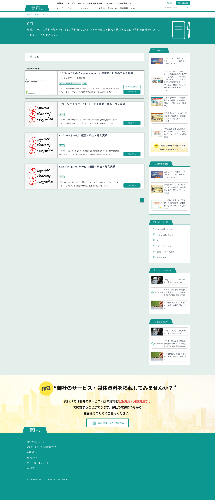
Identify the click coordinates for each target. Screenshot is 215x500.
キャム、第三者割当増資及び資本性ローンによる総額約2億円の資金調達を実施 (175, 292)
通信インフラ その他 (165, 252)
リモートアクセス (164, 246)
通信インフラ (39, 14)
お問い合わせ (33, 452)
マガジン (84, 8)
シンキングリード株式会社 (72, 78)
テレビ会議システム (165, 235)
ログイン (169, 3)
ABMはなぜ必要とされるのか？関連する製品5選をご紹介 (175, 305)
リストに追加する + (132, 87)
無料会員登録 (183, 3)
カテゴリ (60, 8)
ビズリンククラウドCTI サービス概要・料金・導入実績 (92, 104)
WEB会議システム (164, 229)
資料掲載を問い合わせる (108, 423)
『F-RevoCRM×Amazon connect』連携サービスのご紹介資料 (96, 73)
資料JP (29, 14)
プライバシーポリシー (36, 463)
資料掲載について (128, 8)
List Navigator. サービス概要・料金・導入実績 (87, 166)
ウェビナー (72, 8)
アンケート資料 (98, 8)
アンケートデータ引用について (40, 447)
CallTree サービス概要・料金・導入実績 (83, 135)
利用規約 (31, 457)
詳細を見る (131, 92)
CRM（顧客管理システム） (70, 83)
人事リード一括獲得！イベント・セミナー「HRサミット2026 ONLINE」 (175, 61)
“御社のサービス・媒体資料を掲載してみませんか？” (169, 147)
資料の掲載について (35, 442)
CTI (84, 83)
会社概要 (31, 468)
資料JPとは (112, 8)
